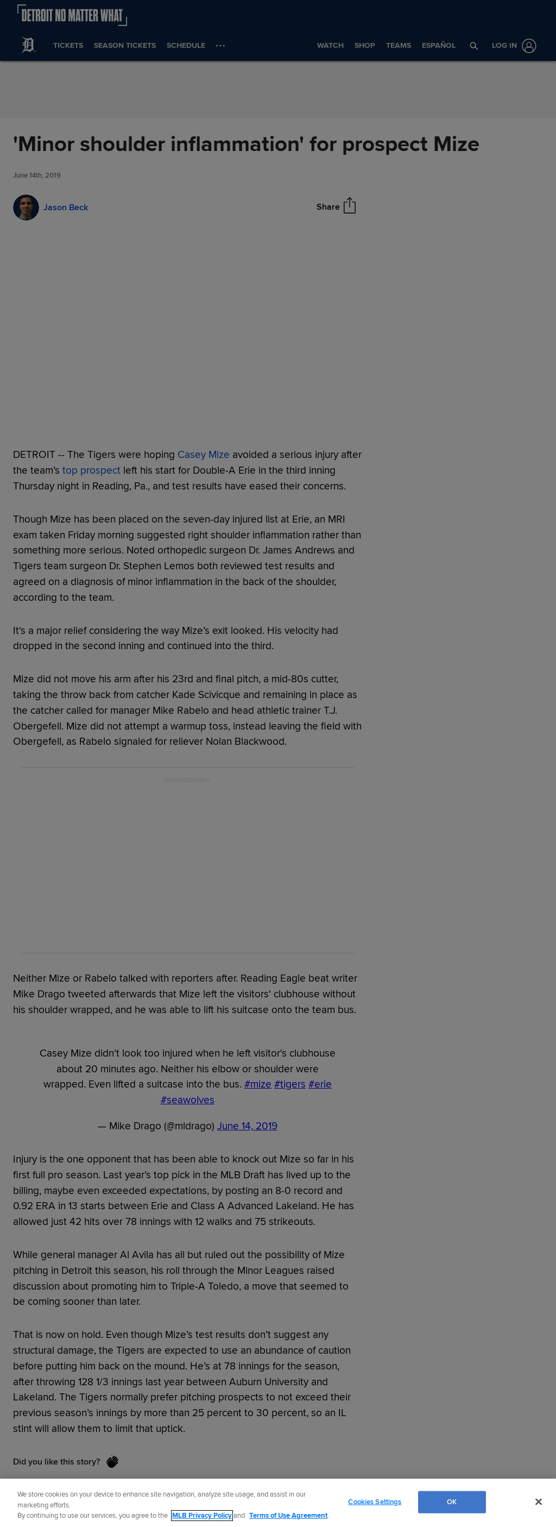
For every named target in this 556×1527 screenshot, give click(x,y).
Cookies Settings (374, 1501)
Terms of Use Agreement (288, 1515)
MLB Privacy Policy (202, 1515)
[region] (278, 1503)
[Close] (539, 1501)
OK (452, 1501)
